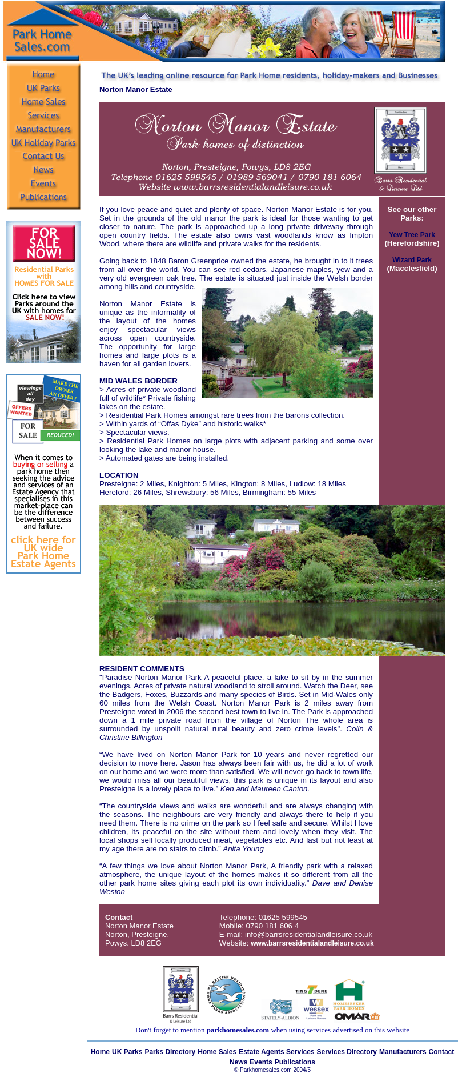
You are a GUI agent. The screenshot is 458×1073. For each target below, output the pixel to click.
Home (100, 1052)
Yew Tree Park (412, 235)
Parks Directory (169, 1052)
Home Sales (217, 1052)
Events (261, 1062)
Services (300, 1052)
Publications (295, 1062)
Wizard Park (412, 260)
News (238, 1062)
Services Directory (347, 1052)
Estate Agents (262, 1052)
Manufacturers (403, 1052)
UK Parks (127, 1052)
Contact (442, 1052)
